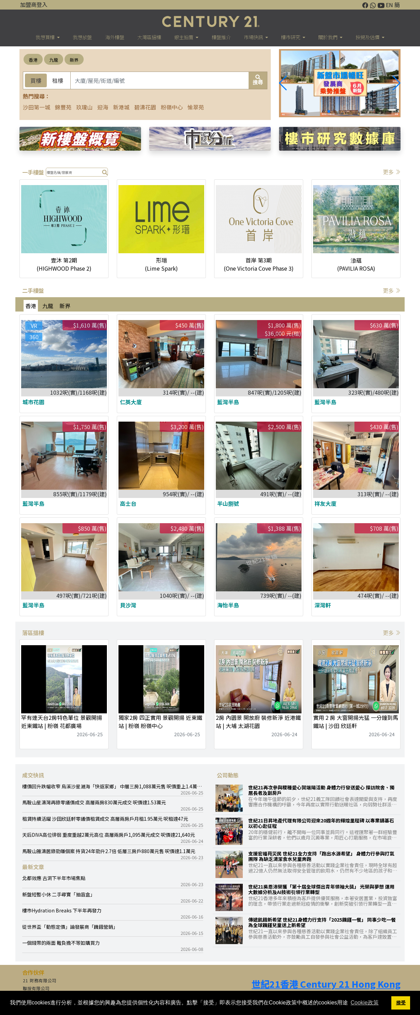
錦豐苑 (63, 107)
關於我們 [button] (328, 37)
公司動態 (228, 775)
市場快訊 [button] (254, 37)
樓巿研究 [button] (291, 37)
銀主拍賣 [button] (184, 37)
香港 (33, 60)
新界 (74, 60)
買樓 (35, 80)
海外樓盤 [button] (114, 37)
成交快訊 (33, 775)
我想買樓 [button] (46, 37)
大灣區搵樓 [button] (149, 37)
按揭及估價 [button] (367, 37)
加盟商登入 (33, 4)
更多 (392, 172)
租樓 (57, 80)
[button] (396, 83)
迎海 (102, 107)
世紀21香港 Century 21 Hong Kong (326, 983)
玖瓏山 (84, 107)
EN (389, 5)
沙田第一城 (36, 107)
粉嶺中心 (172, 107)
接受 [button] (401, 1002)
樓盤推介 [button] (221, 37)
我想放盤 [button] (82, 37)
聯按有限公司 (36, 988)
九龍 (53, 60)
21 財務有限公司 (39, 981)
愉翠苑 (195, 107)
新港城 (121, 107)
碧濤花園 (145, 107)
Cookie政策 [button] (365, 1002)
